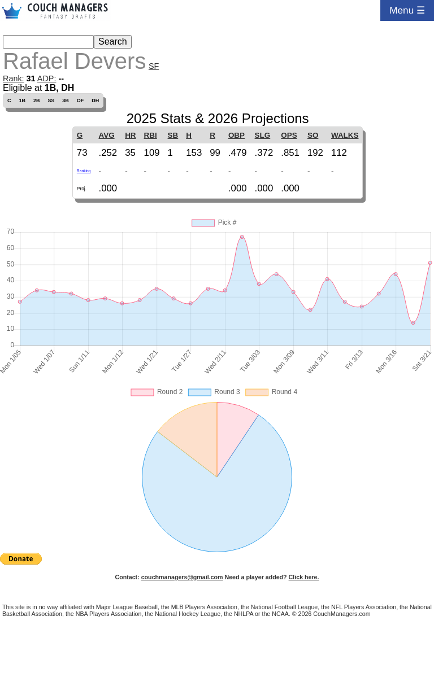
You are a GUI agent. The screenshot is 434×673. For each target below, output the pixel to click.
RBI (150, 135)
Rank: (13, 78)
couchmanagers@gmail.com (182, 577)
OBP (236, 135)
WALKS (345, 135)
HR (130, 135)
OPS (289, 135)
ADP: (47, 78)
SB (173, 135)
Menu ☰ (407, 10)
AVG (106, 135)
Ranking (84, 171)
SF (154, 66)
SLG (263, 135)
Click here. (304, 577)
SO (312, 135)
